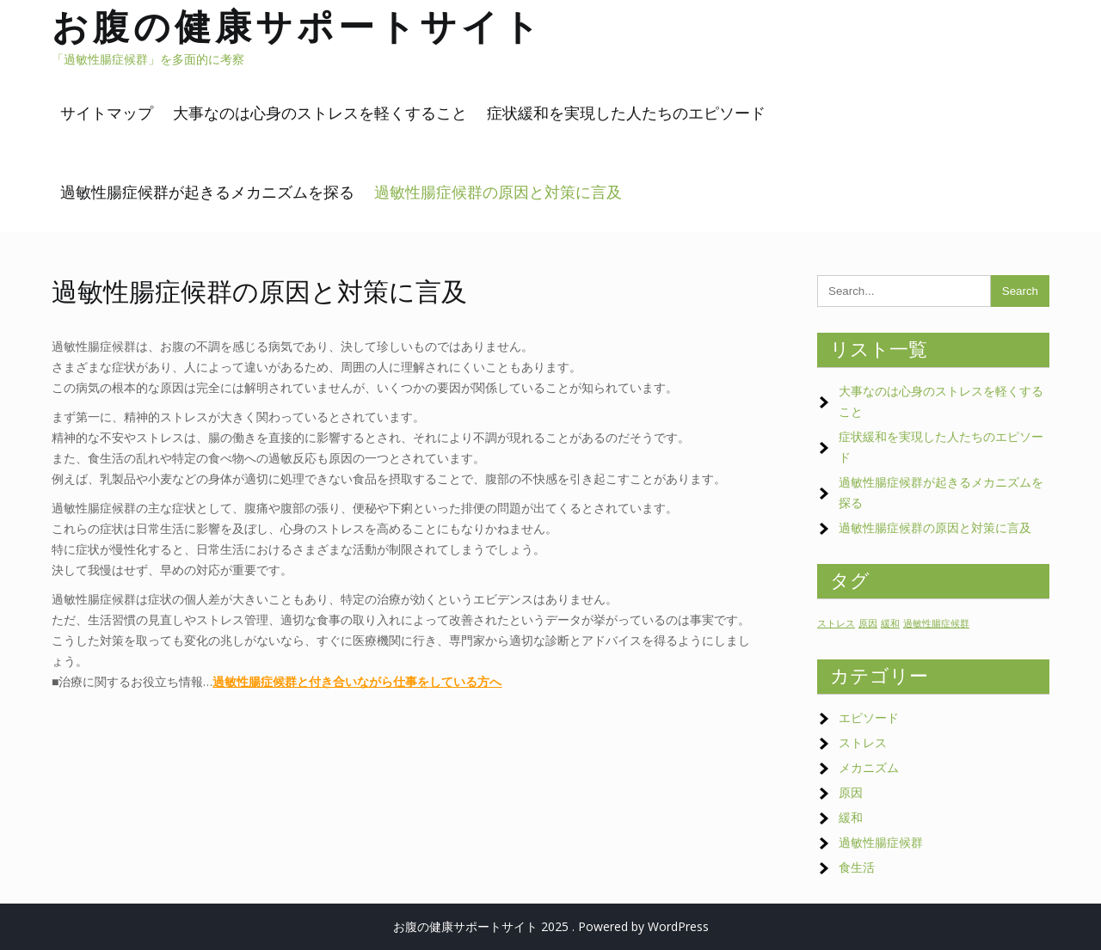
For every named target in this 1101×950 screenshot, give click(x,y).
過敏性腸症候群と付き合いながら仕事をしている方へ (356, 681)
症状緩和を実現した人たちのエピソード (626, 113)
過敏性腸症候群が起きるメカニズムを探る (207, 192)
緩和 (851, 817)
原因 (851, 792)
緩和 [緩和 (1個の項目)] (890, 623)
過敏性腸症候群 (881, 842)
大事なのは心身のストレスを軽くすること (320, 113)
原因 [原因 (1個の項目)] (867, 623)
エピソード (869, 717)
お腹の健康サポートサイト (298, 26)
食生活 (857, 867)
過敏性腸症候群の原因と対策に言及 (498, 192)
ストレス (863, 742)
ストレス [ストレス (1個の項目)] (836, 623)
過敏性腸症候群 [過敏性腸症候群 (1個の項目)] (936, 623)
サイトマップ (106, 113)
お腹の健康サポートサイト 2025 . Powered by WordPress (551, 926)
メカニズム (869, 767)
